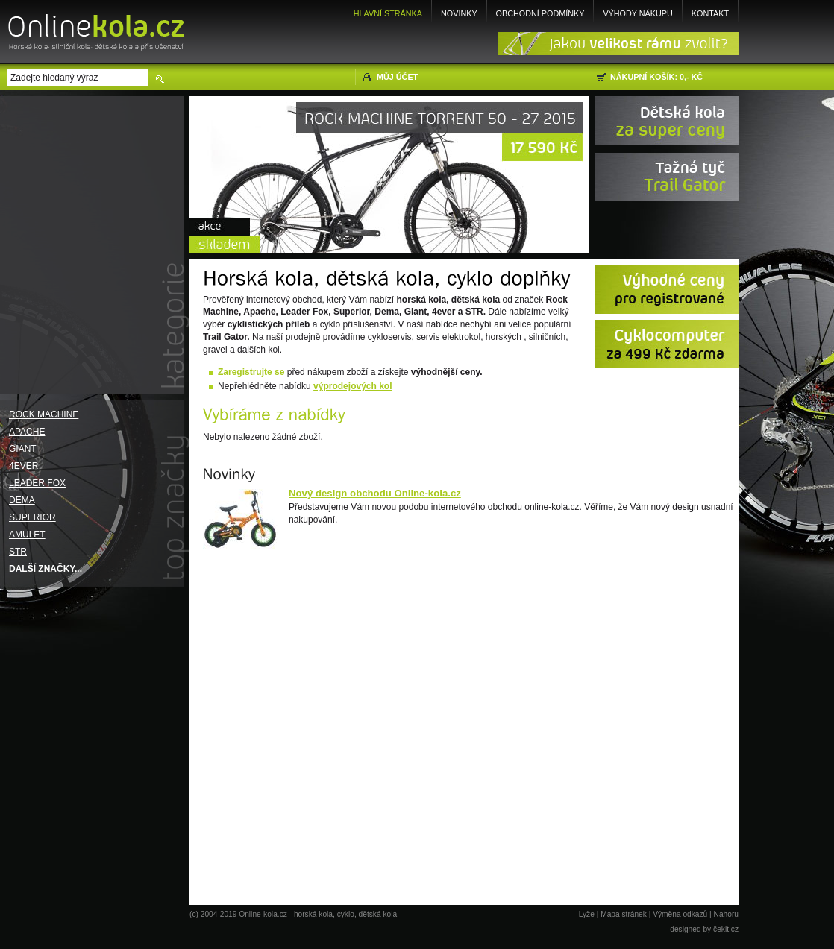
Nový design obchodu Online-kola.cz (375, 493)
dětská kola (378, 914)
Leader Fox (37, 483)
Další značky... (45, 569)
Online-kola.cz (263, 914)
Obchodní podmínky (540, 13)
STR (18, 551)
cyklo (345, 914)
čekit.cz (726, 929)
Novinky (459, 13)
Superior (32, 517)
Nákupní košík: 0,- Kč (656, 76)
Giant (23, 449)
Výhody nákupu (637, 13)
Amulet (27, 534)
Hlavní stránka (388, 13)
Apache (27, 431)
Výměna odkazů (680, 914)
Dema (22, 500)
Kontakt (710, 13)
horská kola (313, 914)
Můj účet (397, 76)
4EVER (23, 466)
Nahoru (726, 914)
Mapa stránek (624, 914)
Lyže (587, 914)
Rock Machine (43, 414)
